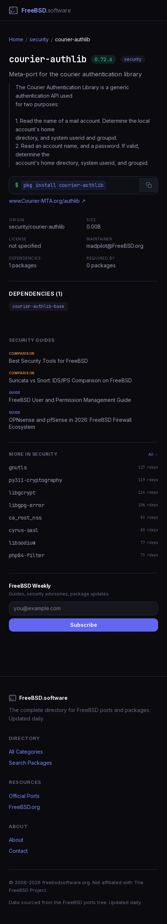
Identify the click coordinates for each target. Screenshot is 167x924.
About (16, 840)
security (39, 39)
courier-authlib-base (38, 306)
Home (16, 39)
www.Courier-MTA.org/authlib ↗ (47, 201)
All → (153, 454)
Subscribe (83, 625)
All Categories (26, 751)
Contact (18, 851)
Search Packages (30, 763)
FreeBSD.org (24, 807)
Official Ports (24, 796)
